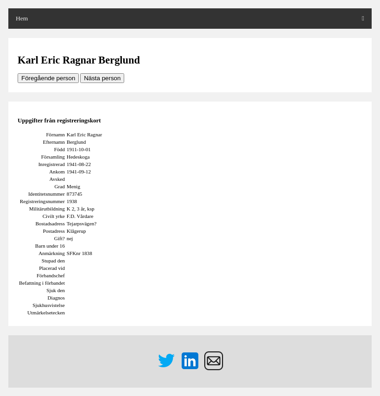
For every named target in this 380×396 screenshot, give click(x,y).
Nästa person (102, 78)
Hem (22, 18)
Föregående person (48, 78)
